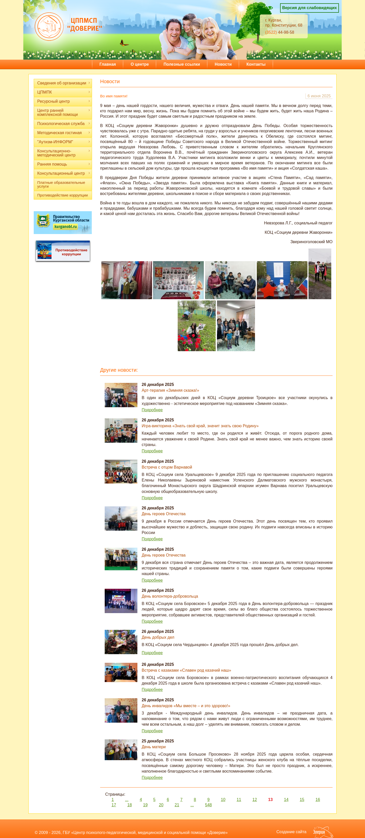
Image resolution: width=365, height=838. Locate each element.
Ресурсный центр (63, 101)
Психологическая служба (63, 123)
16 (318, 799)
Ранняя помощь (63, 164)
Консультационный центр (63, 173)
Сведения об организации (63, 83)
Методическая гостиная (63, 133)
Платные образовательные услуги (61, 184)
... (126, 799)
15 (302, 799)
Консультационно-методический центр (63, 153)
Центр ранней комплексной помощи (63, 112)
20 (161, 805)
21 (177, 805)
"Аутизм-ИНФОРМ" (63, 142)
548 (208, 805)
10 (223, 799)
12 (254, 799)
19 (145, 805)
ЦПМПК (63, 92)
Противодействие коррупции (62, 195)
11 (239, 799)
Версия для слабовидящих (309, 8)
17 (114, 805)
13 (270, 799)
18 (129, 805)
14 (286, 799)
